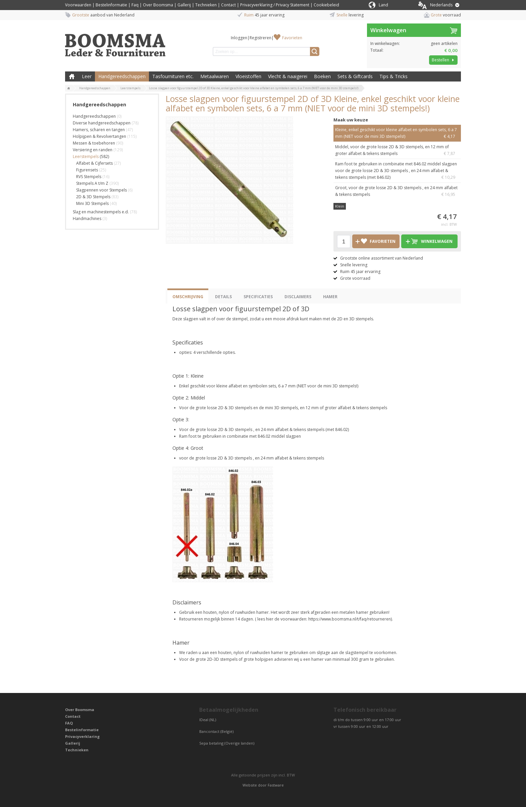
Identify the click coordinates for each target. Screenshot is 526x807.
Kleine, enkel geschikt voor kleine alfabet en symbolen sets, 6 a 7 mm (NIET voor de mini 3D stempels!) (397, 133)
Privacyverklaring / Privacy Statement (274, 5)
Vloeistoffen (248, 76)
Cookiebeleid (326, 5)
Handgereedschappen (122, 76)
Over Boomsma (158, 5)
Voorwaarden (78, 5)
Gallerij (184, 5)
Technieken (206, 5)
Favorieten (292, 38)
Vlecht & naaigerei (287, 76)
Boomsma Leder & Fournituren (71, 76)
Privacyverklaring (82, 736)
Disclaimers (297, 297)
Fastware (276, 785)
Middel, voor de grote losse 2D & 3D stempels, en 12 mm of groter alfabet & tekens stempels (397, 150)
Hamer (330, 297)
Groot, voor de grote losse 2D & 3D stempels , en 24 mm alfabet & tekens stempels (397, 191)
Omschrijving (187, 297)
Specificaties (258, 297)
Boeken (322, 76)
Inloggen (239, 38)
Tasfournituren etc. (173, 76)
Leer (87, 76)
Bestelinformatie (111, 5)
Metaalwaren (214, 76)
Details (223, 297)
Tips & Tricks (393, 76)
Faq (135, 5)
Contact (228, 5)
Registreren (260, 38)
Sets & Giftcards (355, 76)
